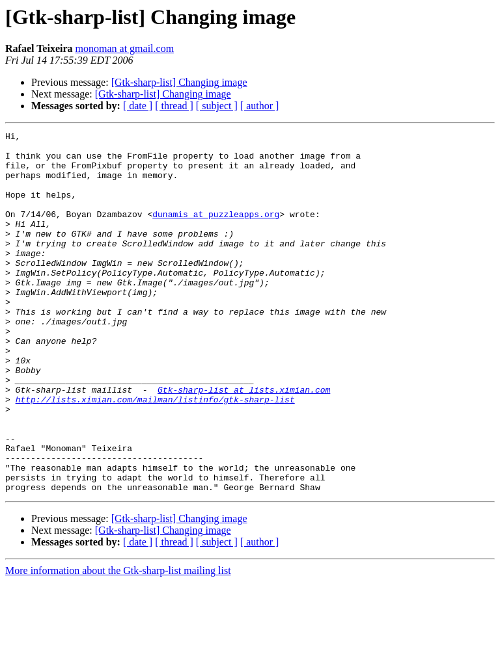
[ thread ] (174, 105)
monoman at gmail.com (125, 48)
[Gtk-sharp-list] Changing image (179, 82)
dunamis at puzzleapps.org (215, 231)
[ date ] (137, 105)
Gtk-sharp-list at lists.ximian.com (244, 442)
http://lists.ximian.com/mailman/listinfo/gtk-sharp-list (155, 454)
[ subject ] (217, 105)
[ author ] (259, 105)
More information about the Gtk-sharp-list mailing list (118, 642)
